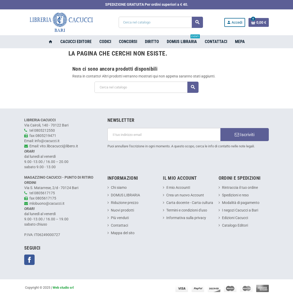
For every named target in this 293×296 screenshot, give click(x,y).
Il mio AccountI (178, 187)
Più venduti (120, 218)
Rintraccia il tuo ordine (240, 187)
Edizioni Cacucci (235, 218)
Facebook (29, 260)
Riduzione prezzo (124, 203)
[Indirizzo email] (163, 134)
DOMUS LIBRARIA (125, 195)
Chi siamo (119, 187)
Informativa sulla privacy (186, 218)
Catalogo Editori (235, 225)
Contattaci (119, 225)
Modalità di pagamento (240, 203)
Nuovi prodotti (122, 210)
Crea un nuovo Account (185, 195)
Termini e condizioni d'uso (186, 210)
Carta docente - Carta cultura (189, 203)
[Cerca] (161, 22)
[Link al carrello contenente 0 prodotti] (259, 22)
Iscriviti (244, 134)
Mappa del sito (123, 233)
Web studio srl (63, 287)
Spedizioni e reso (235, 195)
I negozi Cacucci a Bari (240, 210)
